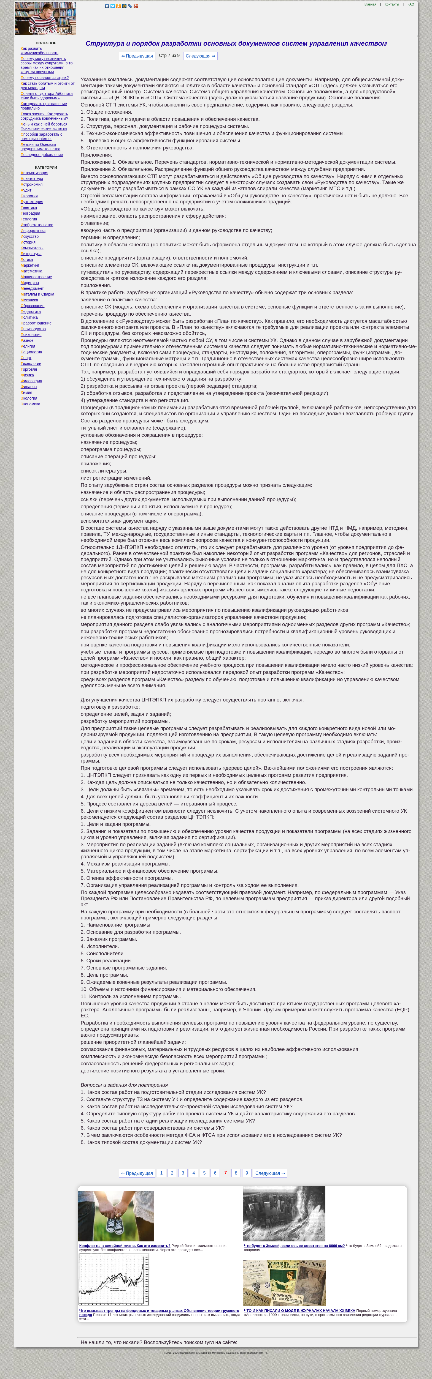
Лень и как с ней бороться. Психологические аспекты (45, 126)
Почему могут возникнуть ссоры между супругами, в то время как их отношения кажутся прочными (47, 65)
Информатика (33, 230)
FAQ (410, 4)
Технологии (31, 363)
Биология (29, 196)
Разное (27, 340)
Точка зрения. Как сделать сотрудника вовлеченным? (44, 116)
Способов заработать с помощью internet (41, 136)
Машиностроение (36, 277)
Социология (31, 352)
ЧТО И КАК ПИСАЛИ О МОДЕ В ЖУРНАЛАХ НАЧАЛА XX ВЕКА (299, 1311)
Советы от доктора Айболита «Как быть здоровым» (47, 95)
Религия (28, 346)
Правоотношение (36, 323)
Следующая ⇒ (200, 56)
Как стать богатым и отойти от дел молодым (48, 85)
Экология (29, 398)
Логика (27, 259)
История (28, 242)
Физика (27, 375)
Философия (31, 381)
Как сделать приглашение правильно (44, 106)
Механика (29, 300)
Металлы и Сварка (37, 294)
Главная (370, 4)
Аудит (26, 190)
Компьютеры (32, 248)
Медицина (30, 282)
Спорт (26, 358)
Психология (31, 334)
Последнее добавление (42, 154)
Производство (33, 329)
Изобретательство (37, 225)
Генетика (29, 207)
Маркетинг (30, 265)
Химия (26, 392)
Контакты (392, 4)
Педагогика (31, 311)
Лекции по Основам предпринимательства (40, 146)
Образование (33, 306)
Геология (29, 219)
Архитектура (32, 178)
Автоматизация (34, 173)
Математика (31, 271)
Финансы (29, 386)
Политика (29, 317)
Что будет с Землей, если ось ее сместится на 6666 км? (294, 1246)
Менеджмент (32, 288)
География (30, 213)
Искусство (30, 236)
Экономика (30, 404)
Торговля (29, 369)
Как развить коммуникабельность (39, 50)
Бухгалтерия (32, 202)
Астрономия (32, 184)
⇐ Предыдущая (137, 56)
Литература (31, 254)
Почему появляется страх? (45, 77)
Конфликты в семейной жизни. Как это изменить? (125, 1246)
